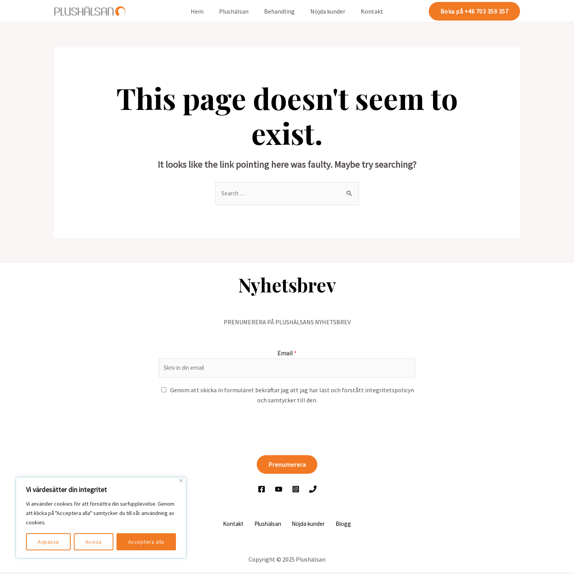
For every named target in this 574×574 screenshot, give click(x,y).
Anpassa (48, 541)
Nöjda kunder (324, 11)
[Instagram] (295, 490)
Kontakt (366, 11)
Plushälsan (237, 11)
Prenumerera (287, 466)
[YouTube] (278, 490)
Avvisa (93, 541)
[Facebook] (261, 490)
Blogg (340, 525)
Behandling (279, 11)
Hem (203, 11)
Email (287, 353)
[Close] (181, 480)
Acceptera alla (146, 541)
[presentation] (218, 429)
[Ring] (313, 490)
